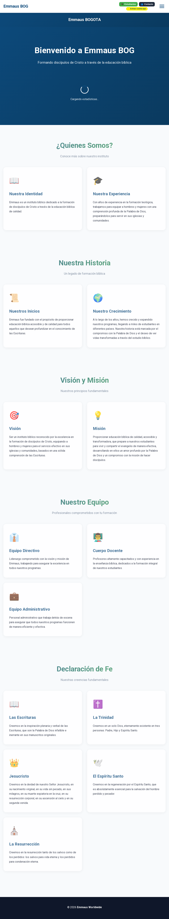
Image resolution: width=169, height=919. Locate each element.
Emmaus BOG (15, 6)
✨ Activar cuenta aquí (137, 9)
